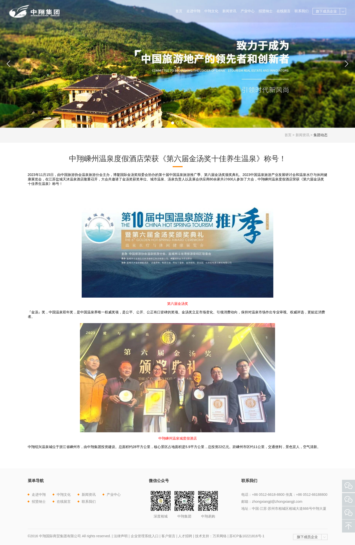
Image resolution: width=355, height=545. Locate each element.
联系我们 (302, 11)
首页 (178, 11)
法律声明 (121, 536)
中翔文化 (211, 11)
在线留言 (284, 11)
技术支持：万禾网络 (211, 536)
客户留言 (168, 536)
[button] (172, 122)
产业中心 (248, 11)
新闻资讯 (229, 11)
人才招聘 (185, 536)
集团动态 (321, 135)
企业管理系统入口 (145, 536)
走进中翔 (193, 11)
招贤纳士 (266, 11)
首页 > (290, 135)
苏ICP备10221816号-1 (246, 536)
